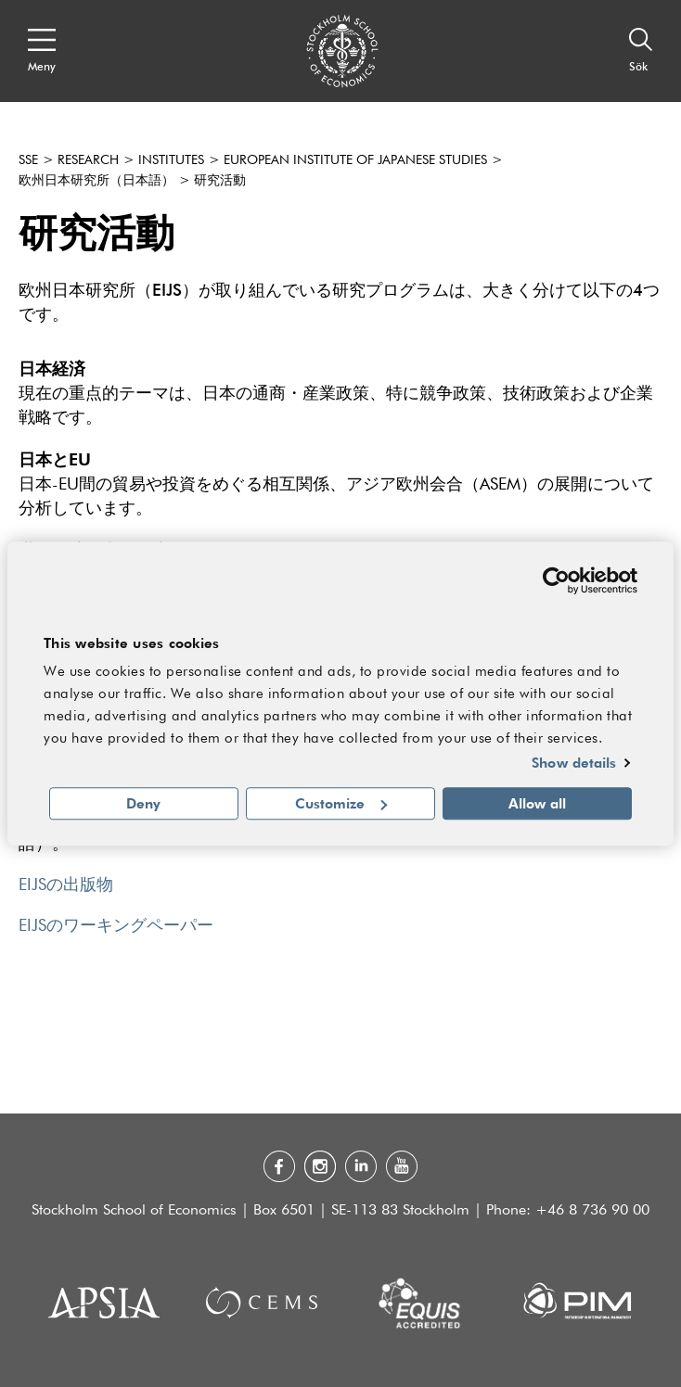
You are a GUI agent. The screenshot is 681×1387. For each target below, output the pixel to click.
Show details (574, 763)
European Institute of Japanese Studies (355, 160)
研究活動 (220, 180)
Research (88, 160)
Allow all (537, 803)
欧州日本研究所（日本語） (96, 180)
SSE (28, 160)
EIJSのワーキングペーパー (116, 926)
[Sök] (641, 51)
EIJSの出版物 (66, 885)
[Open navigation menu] (42, 51)
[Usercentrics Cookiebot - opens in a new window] (556, 580)
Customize (341, 803)
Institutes (171, 160)
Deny (143, 803)
